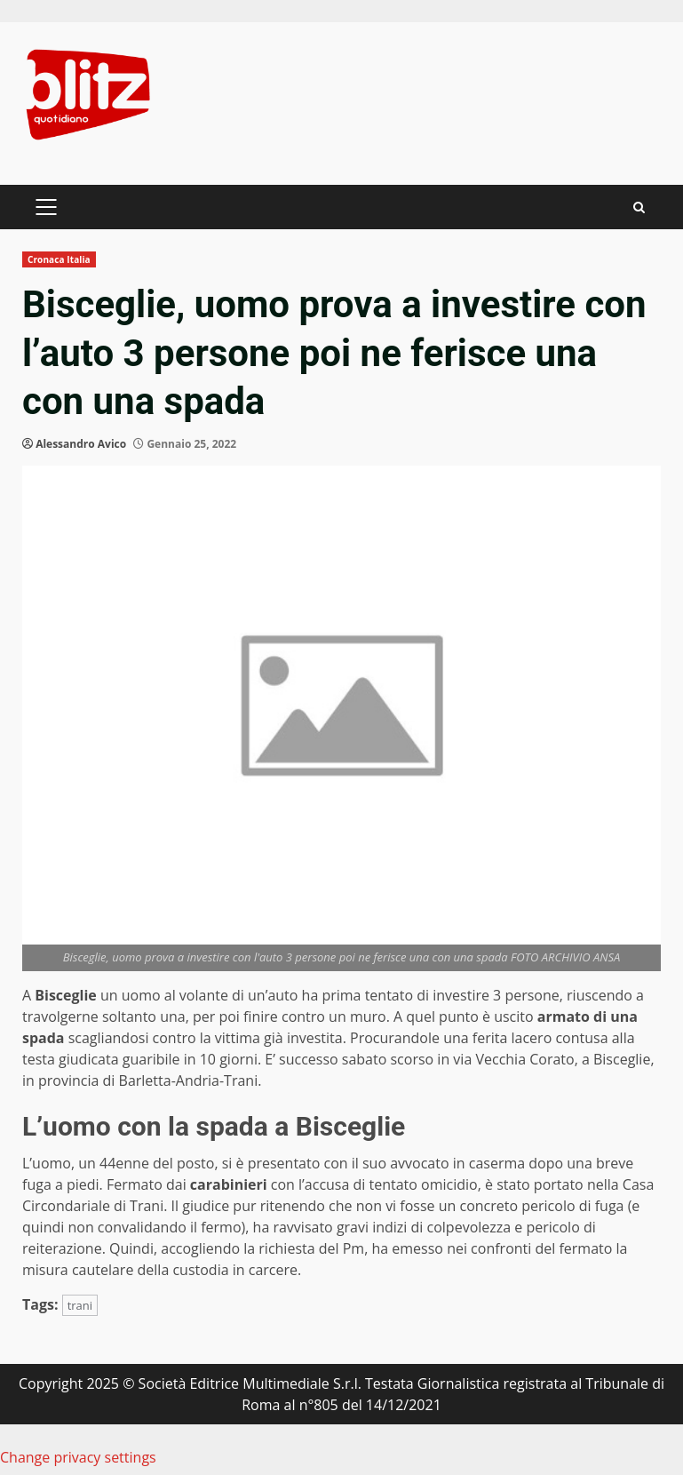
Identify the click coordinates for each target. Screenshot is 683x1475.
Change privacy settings (78, 1457)
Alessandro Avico (81, 443)
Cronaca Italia (59, 259)
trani (80, 1305)
